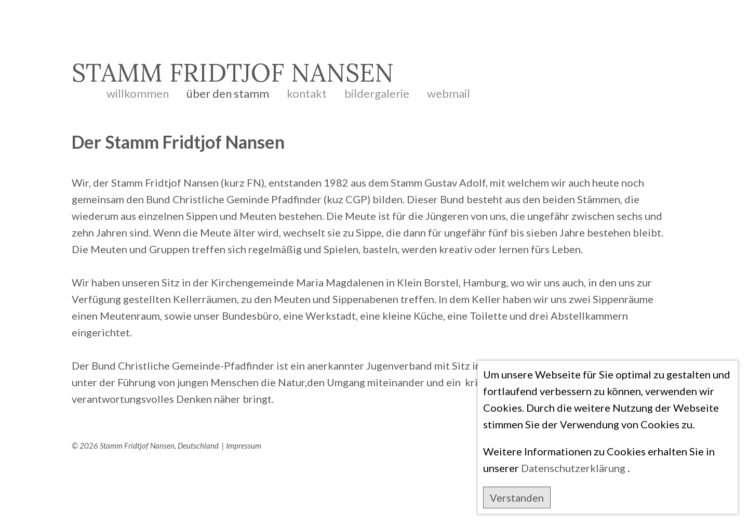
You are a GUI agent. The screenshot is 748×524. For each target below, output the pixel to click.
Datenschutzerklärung (573, 468)
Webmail (448, 90)
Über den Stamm (227, 90)
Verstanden (517, 497)
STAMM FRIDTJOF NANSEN (233, 72)
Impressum (243, 445)
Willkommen (137, 90)
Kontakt (307, 90)
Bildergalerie (376, 90)
